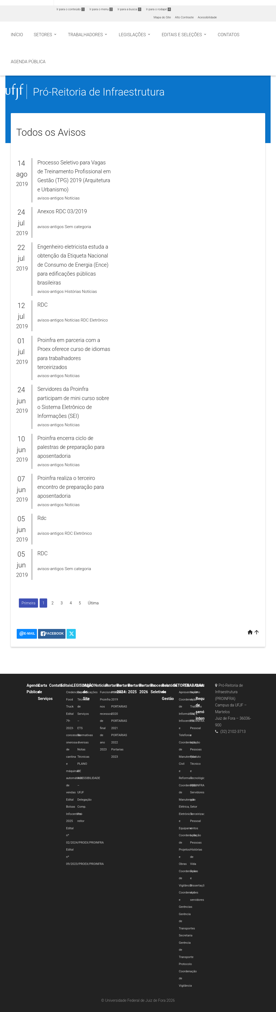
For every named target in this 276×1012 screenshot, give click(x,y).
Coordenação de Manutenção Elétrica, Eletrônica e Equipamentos (188, 807)
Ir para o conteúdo (71, 9)
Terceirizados (199, 814)
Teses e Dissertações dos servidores (199, 885)
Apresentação (188, 692)
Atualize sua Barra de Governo (82, 3)
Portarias (113, 685)
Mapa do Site (162, 17)
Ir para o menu (101, 9)
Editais (66, 685)
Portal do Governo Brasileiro (27, 3)
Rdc (41, 518)
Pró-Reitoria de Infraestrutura (99, 92)
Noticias (101, 685)
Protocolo (185, 964)
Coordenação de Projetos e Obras (188, 850)
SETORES (181, 685)
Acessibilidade (207, 17)
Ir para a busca (129, 9)
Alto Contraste (184, 17)
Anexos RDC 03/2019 (62, 211)
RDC (42, 305)
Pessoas (196, 749)
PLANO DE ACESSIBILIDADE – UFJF (88, 778)
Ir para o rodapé (158, 9)
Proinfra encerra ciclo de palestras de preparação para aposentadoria (71, 447)
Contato (56, 685)
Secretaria (185, 935)
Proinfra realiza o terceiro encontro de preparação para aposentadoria (70, 487)
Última (93, 603)
